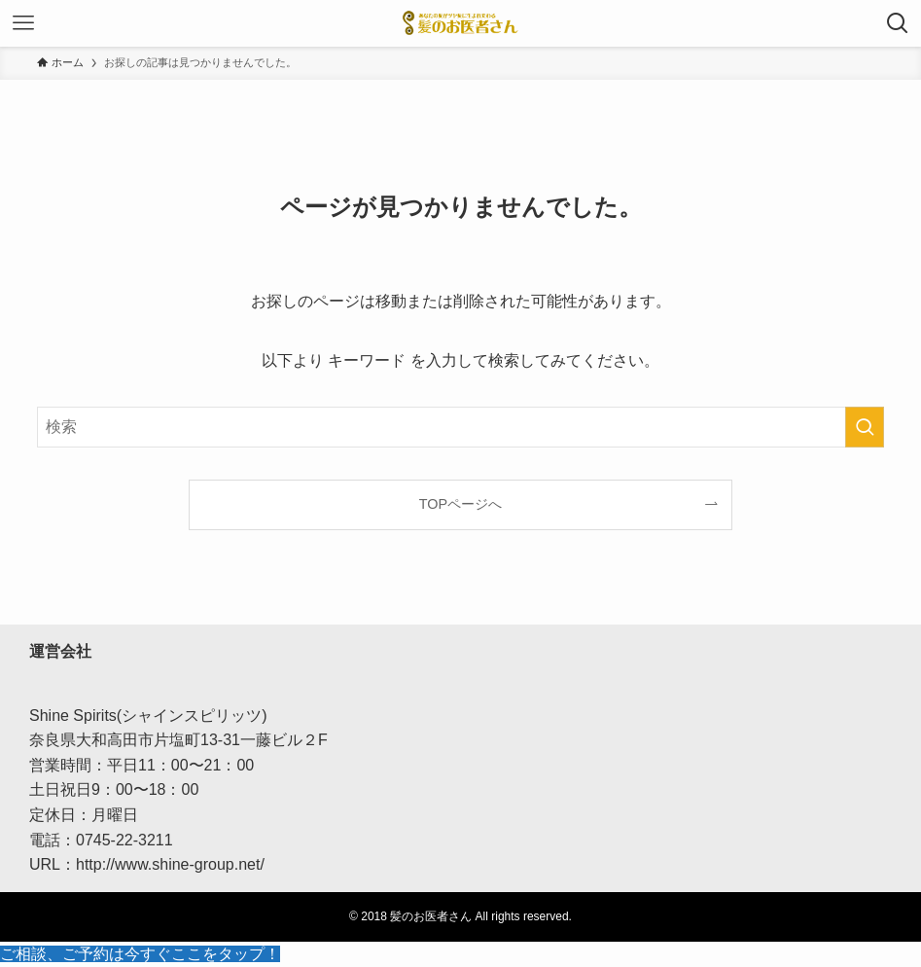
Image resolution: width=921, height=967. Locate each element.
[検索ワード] (460, 427)
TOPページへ (460, 504)
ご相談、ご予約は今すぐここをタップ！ (140, 954)
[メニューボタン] (23, 23)
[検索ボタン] (897, 23)
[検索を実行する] (864, 427)
